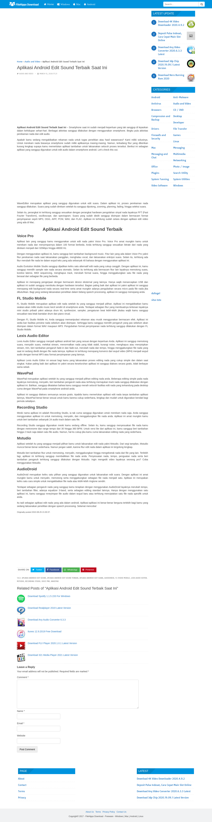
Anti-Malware (180, 97)
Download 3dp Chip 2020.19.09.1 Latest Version (169, 65)
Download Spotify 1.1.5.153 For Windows (49, 596)
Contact (22, 785)
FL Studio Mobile (122, 578)
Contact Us (121, 812)
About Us (90, 812)
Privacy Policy (109, 812)
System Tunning (160, 179)
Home (59, 4)
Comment (22, 677)
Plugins (155, 172)
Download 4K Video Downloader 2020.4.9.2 (161, 778)
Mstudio (20, 581)
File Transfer (180, 128)
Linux (176, 141)
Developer (178, 122)
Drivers (155, 128)
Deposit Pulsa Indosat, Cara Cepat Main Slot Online (170, 37)
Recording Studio (32, 581)
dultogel (155, 293)
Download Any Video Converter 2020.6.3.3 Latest (170, 51)
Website (21, 735)
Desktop (177, 116)
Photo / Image (181, 166)
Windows (73, 4)
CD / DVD (178, 109)
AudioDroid (109, 578)
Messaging (179, 147)
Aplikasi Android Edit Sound (34, 578)
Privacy (22, 797)
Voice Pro (46, 581)
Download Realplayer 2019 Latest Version (49, 608)
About (21, 778)
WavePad (55, 581)
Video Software (159, 185)
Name (21, 711)
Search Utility (180, 172)
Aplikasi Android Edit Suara (91, 578)
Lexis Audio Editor (139, 578)
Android (99, 4)
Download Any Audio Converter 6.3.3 (47, 619)
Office (154, 166)
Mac (86, 4)
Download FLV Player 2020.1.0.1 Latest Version (52, 643)
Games (177, 135)
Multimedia (179, 154)
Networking (179, 160)
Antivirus (156, 103)
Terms (21, 791)
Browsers (156, 109)
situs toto (156, 299)
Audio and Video (26, 74)
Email (20, 723)
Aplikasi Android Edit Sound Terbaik (62, 578)
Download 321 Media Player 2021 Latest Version (53, 655)
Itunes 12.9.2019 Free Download (44, 631)
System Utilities (181, 179)
